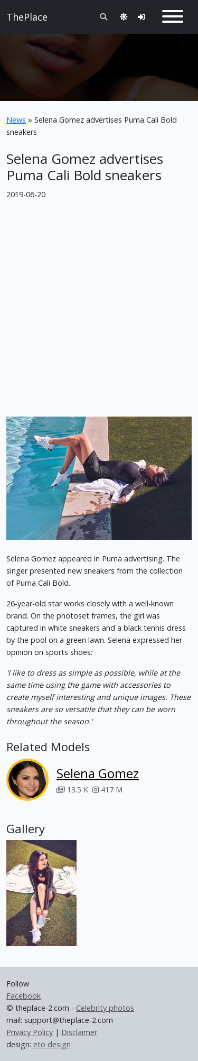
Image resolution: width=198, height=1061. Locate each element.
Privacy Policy (29, 1032)
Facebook (23, 996)
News (16, 120)
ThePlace (27, 17)
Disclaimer (79, 1032)
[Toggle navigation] (173, 17)
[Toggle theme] (123, 17)
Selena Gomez (97, 773)
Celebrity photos (105, 1008)
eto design (52, 1044)
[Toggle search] (103, 17)
